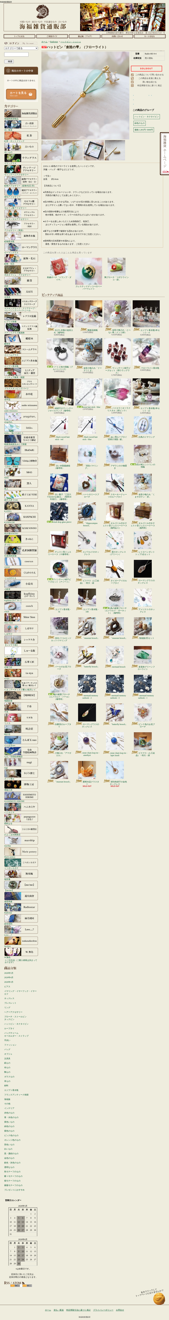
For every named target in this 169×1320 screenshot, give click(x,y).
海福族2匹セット (142, 628)
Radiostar (21, 908)
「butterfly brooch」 (87, 657)
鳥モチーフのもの (12, 1171)
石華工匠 (21, 663)
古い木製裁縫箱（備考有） (59, 457)
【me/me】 (21, 886)
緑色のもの (9, 1126)
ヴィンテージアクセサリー (21, 170)
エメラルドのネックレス (87, 543)
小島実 (21, 584)
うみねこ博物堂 (21, 462)
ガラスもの (9, 1076)
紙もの (7, 1063)
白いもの (8, 1149)
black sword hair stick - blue (87, 428)
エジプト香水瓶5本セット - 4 (146, 317)
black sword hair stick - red (59, 428)
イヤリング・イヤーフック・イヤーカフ (20, 992)
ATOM (27, 1285)
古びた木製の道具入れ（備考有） (60, 317)
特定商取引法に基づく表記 (149, 85)
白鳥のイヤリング (143, 427)
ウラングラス (21, 159)
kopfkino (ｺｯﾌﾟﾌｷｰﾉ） (21, 596)
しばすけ (21, 629)
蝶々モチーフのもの (13, 1176)
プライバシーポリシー (103, 1310)
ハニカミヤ (21, 808)
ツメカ (21, 718)
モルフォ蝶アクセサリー (21, 203)
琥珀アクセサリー (21, 192)
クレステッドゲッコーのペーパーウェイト (88, 274)
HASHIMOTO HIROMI (21, 796)
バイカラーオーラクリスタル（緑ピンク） (117, 395)
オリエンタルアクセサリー (21, 214)
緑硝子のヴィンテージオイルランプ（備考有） (60, 395)
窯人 (21, 484)
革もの (7, 1081)
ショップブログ (84, 36)
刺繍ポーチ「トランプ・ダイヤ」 (59, 269)
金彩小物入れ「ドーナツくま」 (88, 355)
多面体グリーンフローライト (143, 658)
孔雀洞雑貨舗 (21, 551)
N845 (21, 473)
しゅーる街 (21, 651)
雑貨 (21, 281)
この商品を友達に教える (149, 78)
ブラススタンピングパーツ (21, 384)
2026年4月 (8, 977)
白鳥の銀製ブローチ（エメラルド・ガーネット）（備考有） (115, 601)
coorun (21, 562)
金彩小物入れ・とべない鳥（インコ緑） (117, 317)
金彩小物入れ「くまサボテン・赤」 (143, 486)
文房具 (21, 292)
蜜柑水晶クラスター (87, 773)
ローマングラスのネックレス (143, 572)
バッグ (7, 1049)
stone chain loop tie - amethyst (87, 744)
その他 (7, 1104)
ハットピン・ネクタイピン (16, 1024)
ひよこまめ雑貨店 (21, 830)
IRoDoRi (21, 451)
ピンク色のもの (11, 1135)
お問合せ (117, 36)
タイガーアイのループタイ (115, 572)
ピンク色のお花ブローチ (143, 716)
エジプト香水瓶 (21, 361)
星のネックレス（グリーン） (115, 543)
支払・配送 (59, 1310)
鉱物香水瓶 (21, 237)
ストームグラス (21, 350)
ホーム (19, 36)
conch (21, 607)
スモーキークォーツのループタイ (115, 486)
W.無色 (21, 953)
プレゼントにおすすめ (14, 1190)
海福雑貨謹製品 (21, 114)
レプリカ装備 (21, 317)
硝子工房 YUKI (21, 495)
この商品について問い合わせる (149, 75)
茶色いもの (9, 1144)
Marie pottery (21, 852)
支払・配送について (52, 36)
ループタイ (9, 1028)
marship (21, 841)
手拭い (7, 1040)
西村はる (21, 819)
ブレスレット (10, 1003)
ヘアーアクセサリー (13, 1012)
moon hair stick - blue (88, 393)
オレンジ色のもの (12, 1140)
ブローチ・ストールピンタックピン (15, 1018)
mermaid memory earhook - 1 (143, 687)
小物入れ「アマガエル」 (59, 744)
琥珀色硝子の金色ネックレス (115, 773)
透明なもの (9, 1167)
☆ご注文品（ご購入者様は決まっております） (21, 961)
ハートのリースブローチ (87, 486)
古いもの (21, 147)
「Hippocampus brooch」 (87, 514)
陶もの (7, 1072)
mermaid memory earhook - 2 (87, 687)
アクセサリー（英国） (21, 226)
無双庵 (21, 874)
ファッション (10, 1045)
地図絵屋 (21, 696)
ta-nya (21, 674)
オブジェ (8, 1054)
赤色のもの (9, 1113)
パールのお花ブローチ (59, 658)
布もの (7, 1067)
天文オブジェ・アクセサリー (21, 270)
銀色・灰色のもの (12, 1162)
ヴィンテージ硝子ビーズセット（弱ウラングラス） (117, 356)
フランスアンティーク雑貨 (16, 1095)
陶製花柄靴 (88, 315)
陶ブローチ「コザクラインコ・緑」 (116, 269)
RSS (15, 1285)
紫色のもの (9, 1131)
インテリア (9, 1108)
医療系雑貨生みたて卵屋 (21, 439)
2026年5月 (8, 973)
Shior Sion (21, 618)
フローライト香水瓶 (146, 353)
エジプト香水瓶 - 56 (59, 601)
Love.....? (21, 930)
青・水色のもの (11, 1117)
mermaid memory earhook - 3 (115, 687)
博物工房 (21, 785)
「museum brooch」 (87, 628)
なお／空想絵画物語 (21, 752)
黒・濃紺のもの (11, 1153)
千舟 (21, 707)
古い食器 (21, 125)
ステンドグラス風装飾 (21, 328)
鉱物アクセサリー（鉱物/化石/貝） (21, 181)
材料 (6, 1085)
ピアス (7, 986)
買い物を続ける (149, 82)
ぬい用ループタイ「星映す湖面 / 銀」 (115, 428)
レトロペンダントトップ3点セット (143, 543)
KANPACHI (21, 518)
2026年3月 (8, 982)
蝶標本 (21, 339)
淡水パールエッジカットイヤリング (59, 629)
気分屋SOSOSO (21, 529)
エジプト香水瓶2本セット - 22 (146, 395)
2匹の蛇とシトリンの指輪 (142, 456)
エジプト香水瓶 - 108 (87, 601)
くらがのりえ (21, 573)
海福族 (7, 1099)
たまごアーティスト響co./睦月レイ (21, 685)
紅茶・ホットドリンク (21, 136)
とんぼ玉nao (21, 741)
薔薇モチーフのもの (13, 1185)
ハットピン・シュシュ (71, 42)
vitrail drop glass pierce (59, 512)
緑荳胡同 (21, 919)
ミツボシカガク (21, 863)
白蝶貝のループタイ (59, 716)
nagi (21, 763)
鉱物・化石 (21, 259)
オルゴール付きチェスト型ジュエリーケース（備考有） (143, 515)
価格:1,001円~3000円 (144, 130)
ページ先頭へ (159, 1300)
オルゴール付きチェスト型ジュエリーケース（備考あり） (115, 515)
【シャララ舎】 (21, 640)
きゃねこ (21, 540)
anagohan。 (21, 417)
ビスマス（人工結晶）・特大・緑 (87, 572)
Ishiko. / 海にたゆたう (21, 428)
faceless (21, 941)
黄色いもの (9, 1122)
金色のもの (9, 1158)
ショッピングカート (150, 36)
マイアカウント (20, 43)
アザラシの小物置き (115, 457)
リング (7, 1007)
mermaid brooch (114, 657)
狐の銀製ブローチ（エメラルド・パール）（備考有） (59, 687)
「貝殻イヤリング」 (87, 457)
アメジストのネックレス (143, 601)
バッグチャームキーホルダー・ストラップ (16, 1034)
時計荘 (21, 729)
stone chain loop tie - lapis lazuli (115, 744)
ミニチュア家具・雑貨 (21, 373)
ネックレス (9, 998)
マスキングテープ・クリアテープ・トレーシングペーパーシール (21, 305)
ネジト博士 (21, 774)
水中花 (21, 395)
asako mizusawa (21, 406)
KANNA (21, 506)
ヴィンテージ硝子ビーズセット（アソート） (59, 571)
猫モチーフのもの (12, 1181)
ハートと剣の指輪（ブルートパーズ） (60, 354)
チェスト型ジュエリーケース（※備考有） (59, 543)
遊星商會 (21, 897)
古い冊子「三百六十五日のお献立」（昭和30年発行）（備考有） (59, 487)
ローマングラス (21, 248)
